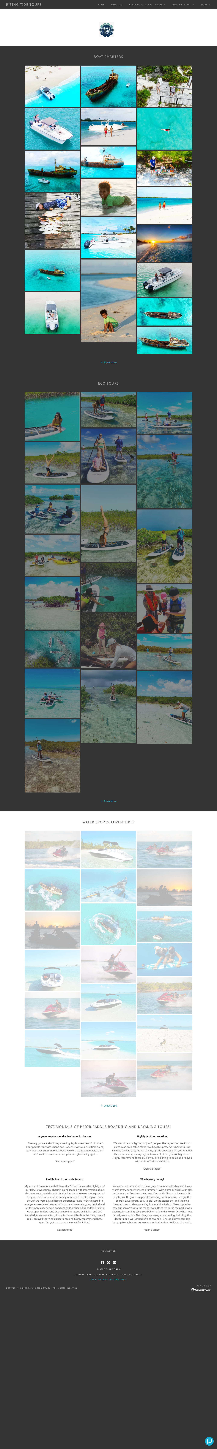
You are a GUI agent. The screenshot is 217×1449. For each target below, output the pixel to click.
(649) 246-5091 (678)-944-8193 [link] (108, 1279)
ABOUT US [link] (117, 4)
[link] (24, 4)
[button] (146, 4)
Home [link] (101, 4)
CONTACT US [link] (108, 1251)
